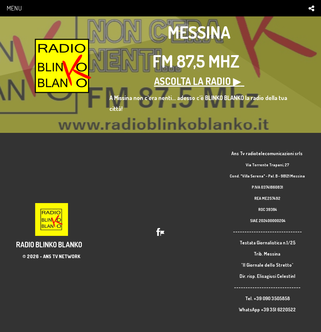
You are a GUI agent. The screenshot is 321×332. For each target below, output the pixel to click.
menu (14, 8)
